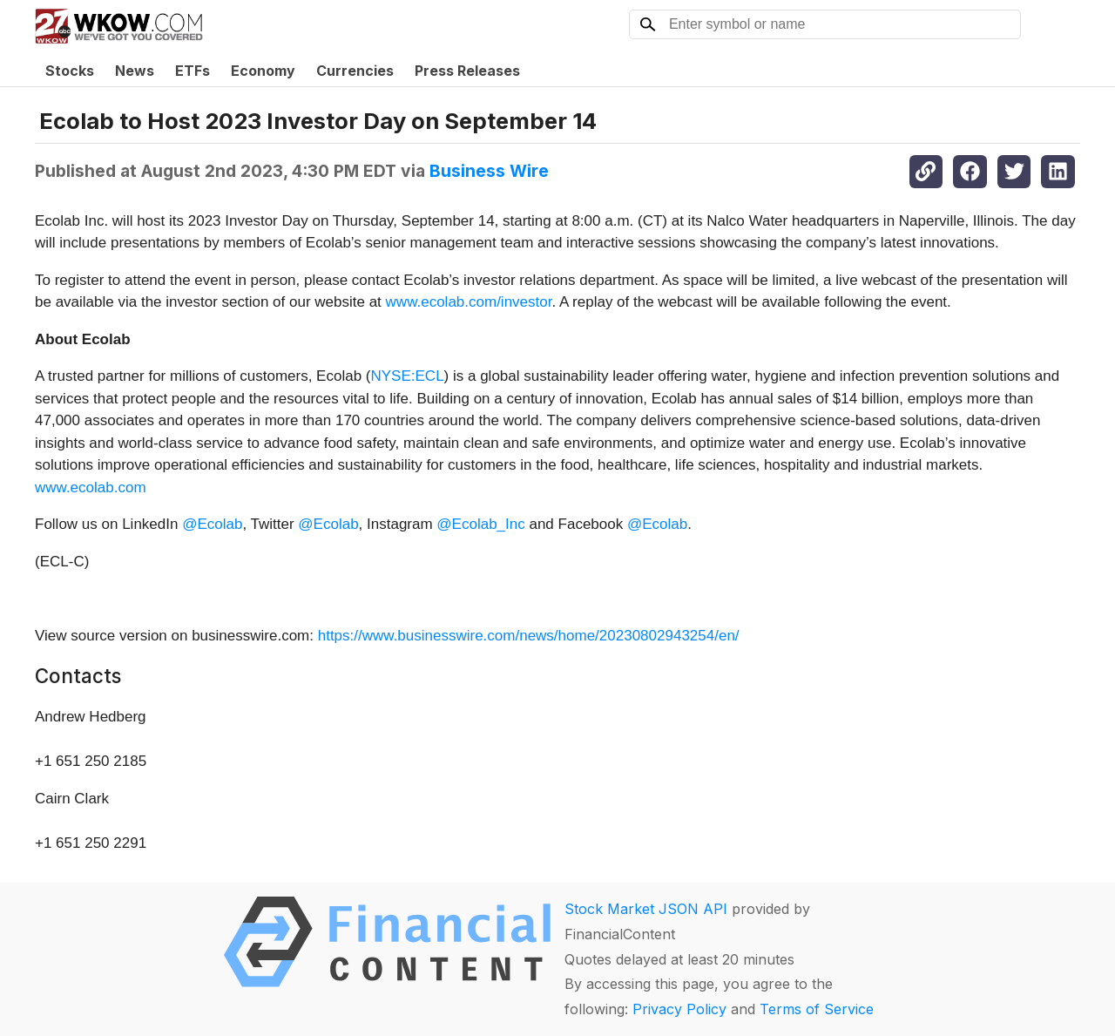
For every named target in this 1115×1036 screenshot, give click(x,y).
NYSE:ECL (407, 376)
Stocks (69, 70)
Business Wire (489, 170)
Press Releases (467, 70)
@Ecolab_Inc (480, 524)
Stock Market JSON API (645, 909)
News (134, 70)
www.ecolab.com (90, 487)
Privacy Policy (679, 1009)
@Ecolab (212, 524)
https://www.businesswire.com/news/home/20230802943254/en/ (529, 635)
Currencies (355, 70)
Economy (263, 70)
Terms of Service (817, 1009)
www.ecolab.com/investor (469, 302)
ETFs (192, 70)
